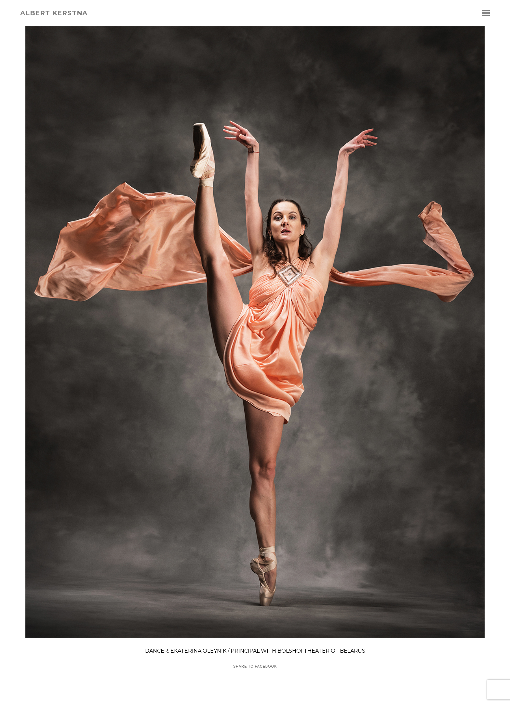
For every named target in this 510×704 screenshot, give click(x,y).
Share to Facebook (255, 666)
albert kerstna (53, 13)
